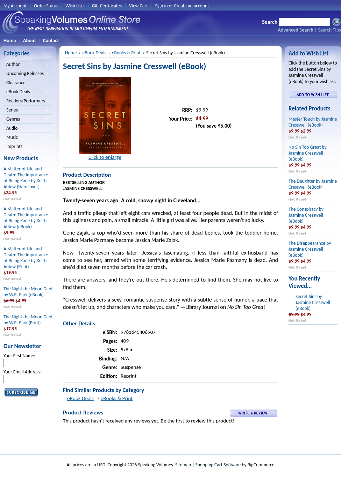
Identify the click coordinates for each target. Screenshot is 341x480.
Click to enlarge (104, 157)
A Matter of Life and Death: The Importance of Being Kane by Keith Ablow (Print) (25, 258)
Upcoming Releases (26, 73)
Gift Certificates (107, 6)
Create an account (191, 6)
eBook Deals (26, 92)
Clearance (15, 83)
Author (26, 64)
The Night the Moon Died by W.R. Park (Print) (27, 320)
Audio (26, 128)
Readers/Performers (26, 101)
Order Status (46, 6)
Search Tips (329, 30)
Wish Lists (75, 6)
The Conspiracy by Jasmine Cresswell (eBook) (306, 215)
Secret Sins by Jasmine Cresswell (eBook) (313, 302)
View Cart (138, 6)
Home (71, 53)
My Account (15, 6)
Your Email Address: (22, 372)
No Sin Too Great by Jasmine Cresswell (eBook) (308, 153)
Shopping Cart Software (218, 465)
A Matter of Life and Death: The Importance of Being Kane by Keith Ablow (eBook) (25, 218)
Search (269, 22)
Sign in (161, 6)
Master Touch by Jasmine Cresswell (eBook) (313, 122)
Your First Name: (19, 356)
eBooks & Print (126, 53)
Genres (26, 119)
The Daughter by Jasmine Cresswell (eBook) (313, 184)
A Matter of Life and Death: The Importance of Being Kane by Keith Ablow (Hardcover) (25, 178)
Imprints (26, 146)
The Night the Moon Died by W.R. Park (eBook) (27, 292)
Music (26, 137)
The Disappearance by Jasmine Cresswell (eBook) (310, 249)
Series (26, 110)
